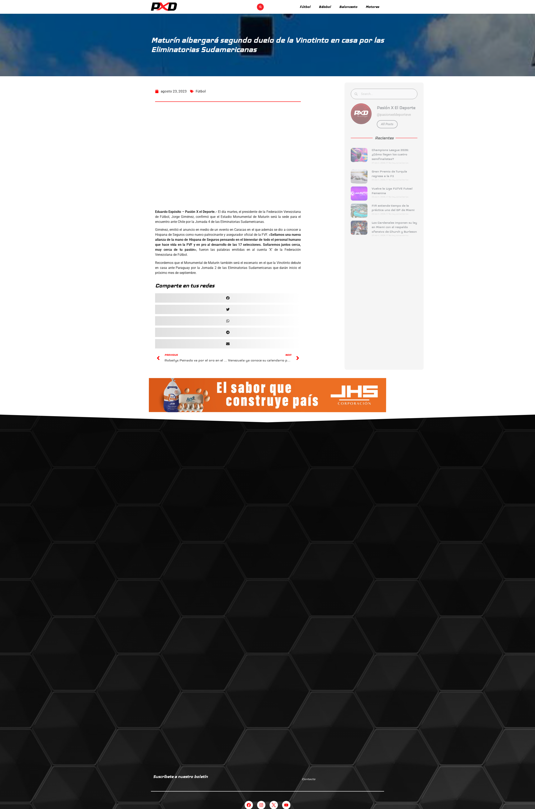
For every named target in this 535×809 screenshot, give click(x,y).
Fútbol (305, 7)
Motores (372, 7)
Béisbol (325, 7)
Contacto (308, 779)
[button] (260, 7)
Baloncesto (348, 7)
